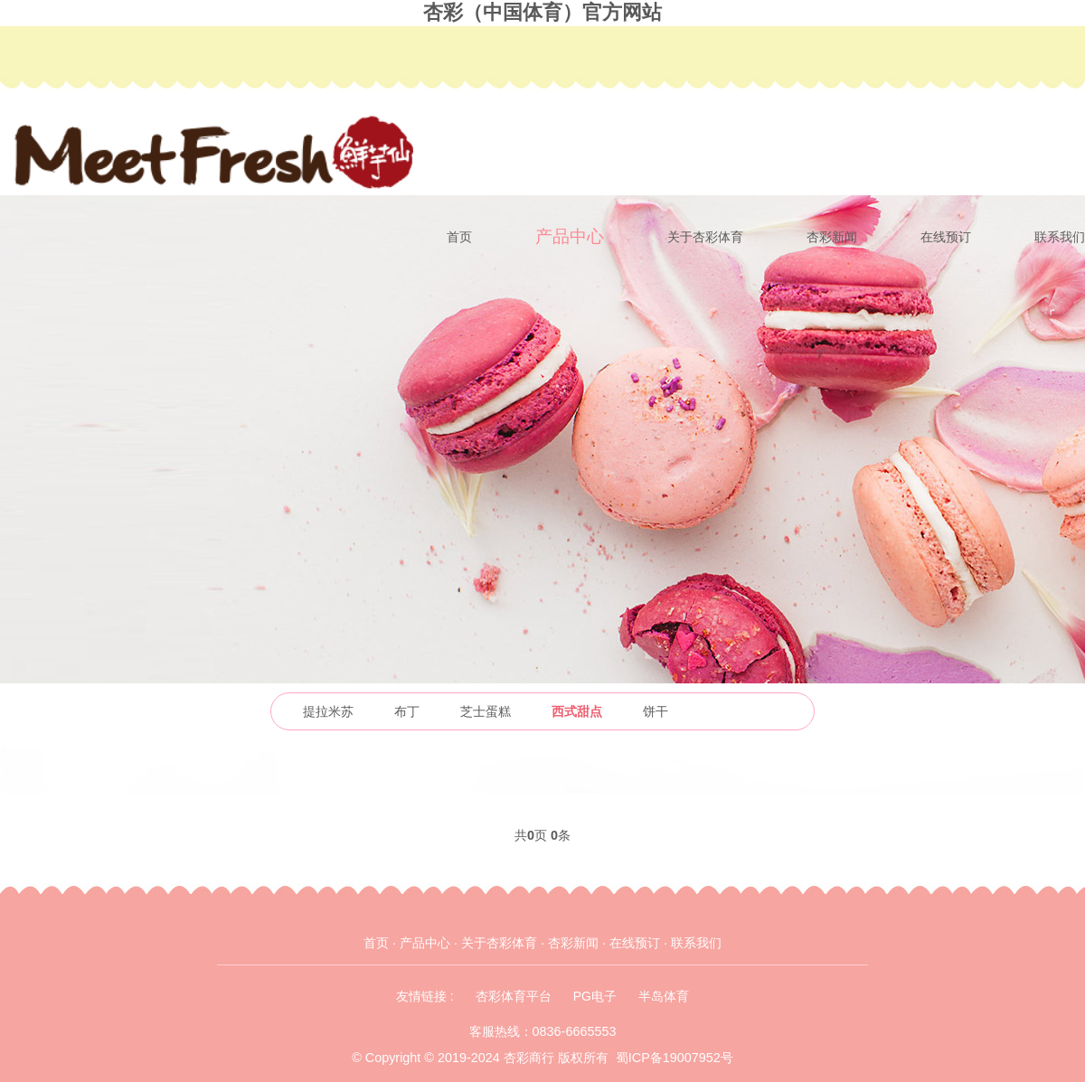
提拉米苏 (328, 711)
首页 (459, 237)
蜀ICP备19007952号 (674, 1057)
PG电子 (595, 996)
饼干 (655, 711)
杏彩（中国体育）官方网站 (542, 12)
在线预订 (945, 237)
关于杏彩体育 (705, 237)
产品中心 (569, 236)
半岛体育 (663, 996)
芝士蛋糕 (485, 711)
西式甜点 (577, 711)
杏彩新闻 (832, 237)
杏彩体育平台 (514, 996)
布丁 (407, 711)
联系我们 (1059, 237)
